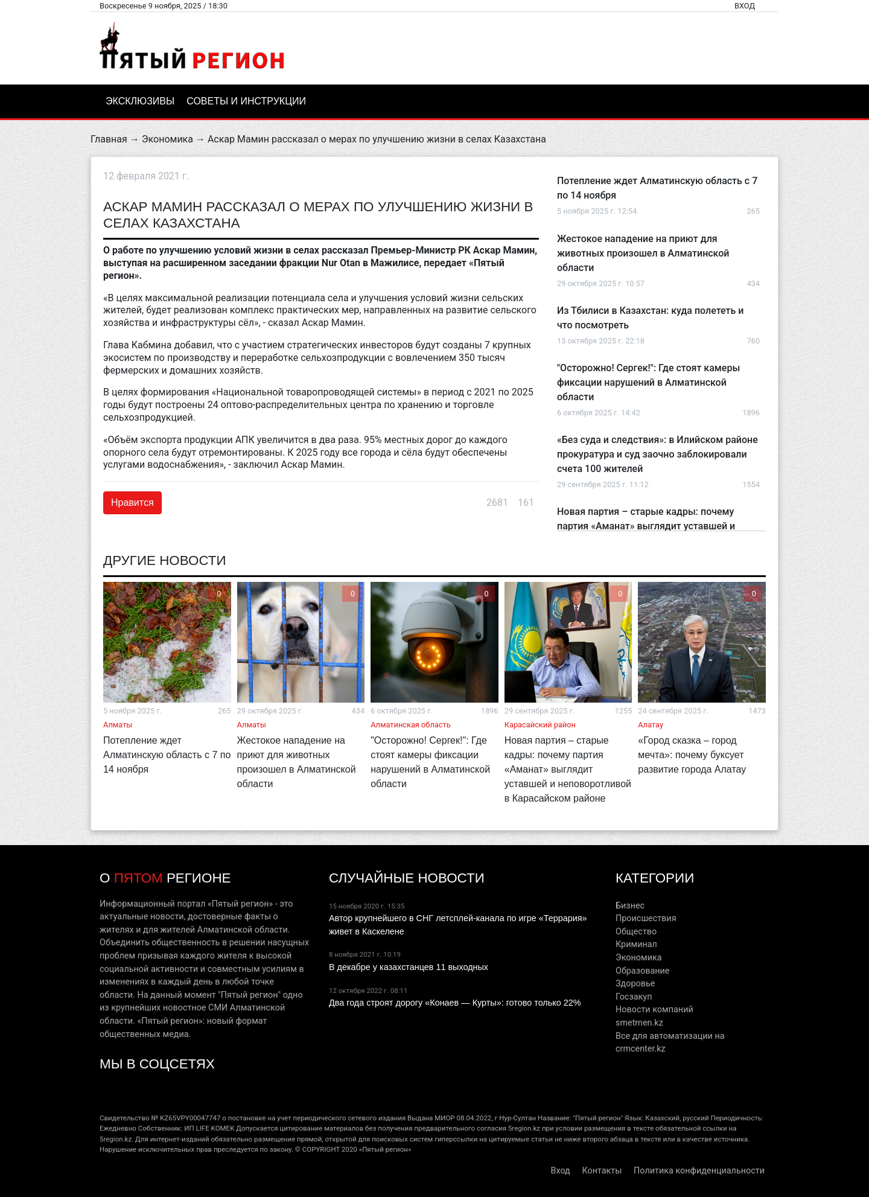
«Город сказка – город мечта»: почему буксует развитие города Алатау (692, 754)
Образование (642, 971)
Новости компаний (654, 1009)
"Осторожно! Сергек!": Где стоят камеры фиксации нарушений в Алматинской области (648, 382)
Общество (636, 932)
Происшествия (646, 918)
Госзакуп (634, 997)
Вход (744, 5)
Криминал (636, 944)
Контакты (602, 1171)
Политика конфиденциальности (699, 1171)
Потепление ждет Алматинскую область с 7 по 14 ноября (167, 754)
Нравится (132, 502)
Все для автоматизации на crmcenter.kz (670, 1043)
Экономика (167, 139)
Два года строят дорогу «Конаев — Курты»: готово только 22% (455, 1002)
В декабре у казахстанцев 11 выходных (408, 967)
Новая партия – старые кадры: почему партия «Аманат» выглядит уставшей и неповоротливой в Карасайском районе (647, 526)
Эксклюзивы (140, 101)
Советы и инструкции (246, 101)
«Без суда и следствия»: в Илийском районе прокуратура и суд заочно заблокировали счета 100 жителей (657, 454)
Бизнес (630, 906)
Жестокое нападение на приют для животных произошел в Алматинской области (643, 253)
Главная (109, 139)
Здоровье (635, 983)
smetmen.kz (639, 1023)
